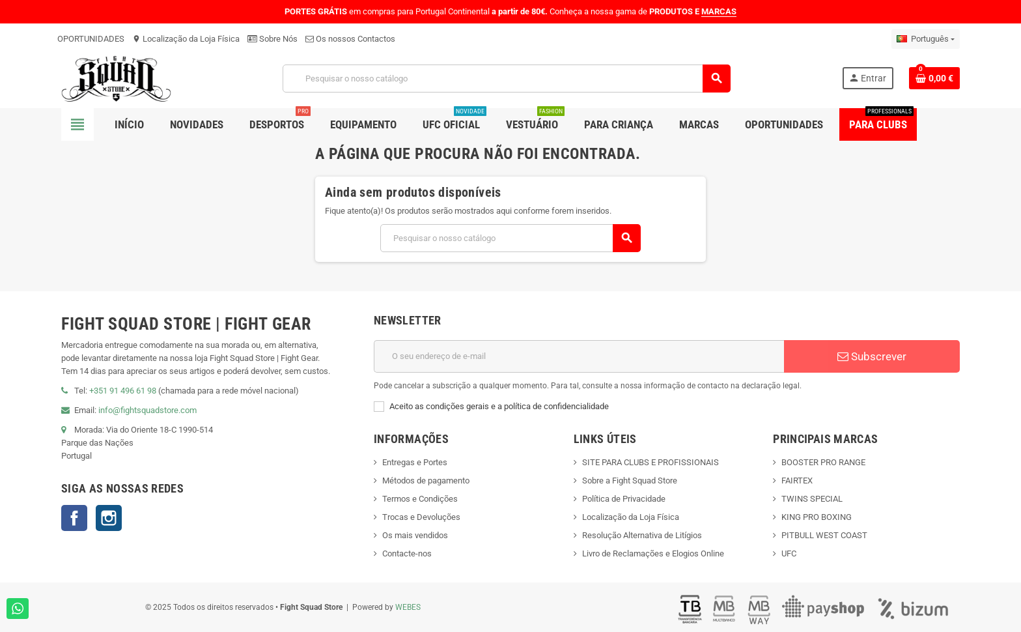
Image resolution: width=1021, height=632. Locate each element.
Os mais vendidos (415, 535)
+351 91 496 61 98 (122, 390)
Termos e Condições (420, 499)
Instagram (109, 518)
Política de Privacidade (623, 499)
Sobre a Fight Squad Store (629, 480)
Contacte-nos (407, 553)
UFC (788, 553)
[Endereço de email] (579, 356)
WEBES (408, 607)
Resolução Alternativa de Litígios (642, 535)
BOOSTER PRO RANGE (823, 462)
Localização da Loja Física (186, 39)
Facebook (74, 518)
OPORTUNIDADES (90, 39)
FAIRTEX (797, 480)
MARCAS (718, 11)
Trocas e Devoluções (421, 517)
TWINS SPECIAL (812, 499)
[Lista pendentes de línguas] (925, 39)
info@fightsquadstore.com (147, 410)
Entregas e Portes (414, 462)
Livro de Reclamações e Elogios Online (653, 553)
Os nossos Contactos (350, 39)
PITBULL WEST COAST (824, 535)
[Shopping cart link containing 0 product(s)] (934, 78)
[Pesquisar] (507, 79)
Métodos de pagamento (425, 480)
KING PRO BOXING (816, 517)
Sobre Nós (272, 39)
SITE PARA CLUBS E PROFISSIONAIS (650, 462)
